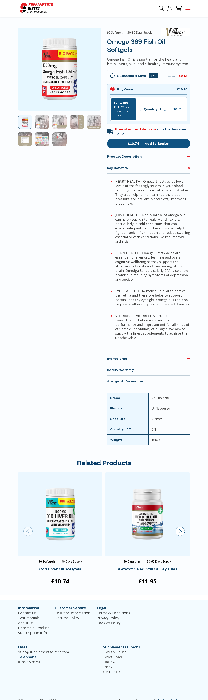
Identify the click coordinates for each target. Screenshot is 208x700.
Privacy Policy (108, 617)
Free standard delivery (135, 129)
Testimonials (28, 617)
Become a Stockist (33, 627)
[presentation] (28, 531)
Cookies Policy (109, 622)
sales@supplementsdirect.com (43, 652)
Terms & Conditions (113, 612)
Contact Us (27, 612)
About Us (25, 622)
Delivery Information (72, 612)
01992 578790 (29, 661)
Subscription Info (32, 632)
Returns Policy (67, 617)
